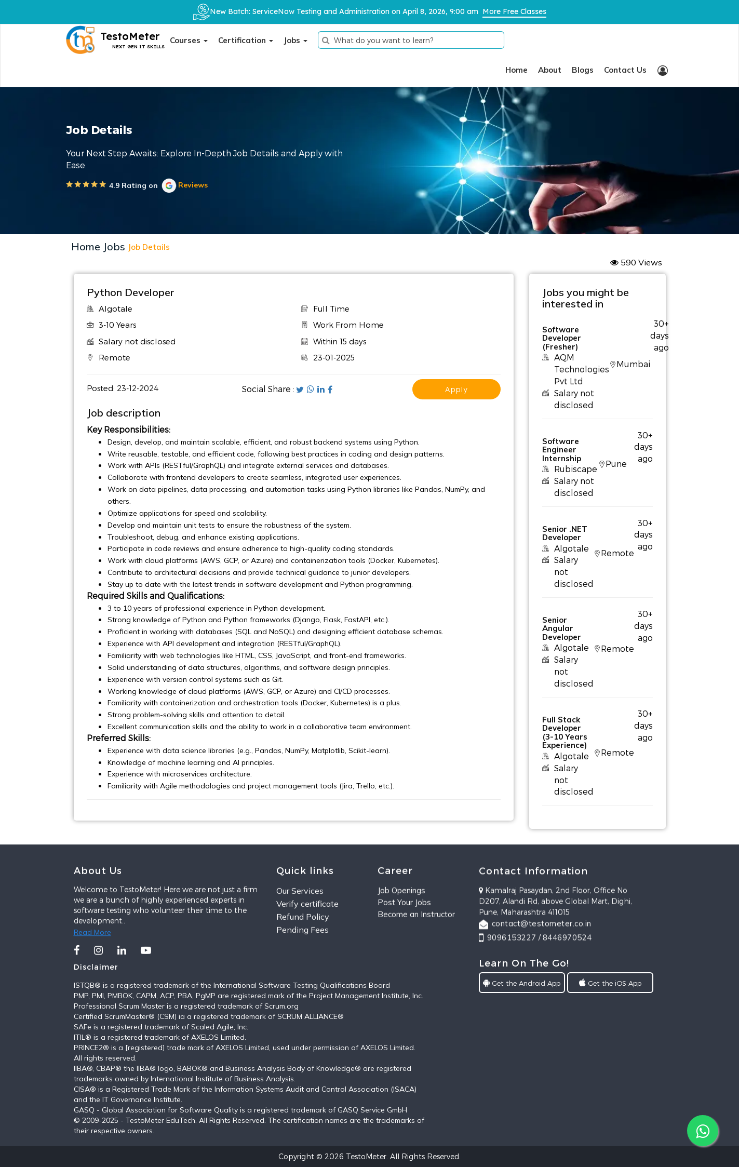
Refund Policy (302, 955)
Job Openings (401, 920)
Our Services (300, 930)
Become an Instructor (416, 944)
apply (456, 389)
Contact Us (625, 70)
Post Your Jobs (404, 932)
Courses (189, 40)
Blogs (583, 70)
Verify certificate (307, 942)
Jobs (295, 40)
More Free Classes (514, 11)
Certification (245, 40)
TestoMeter (366, 1156)
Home (516, 70)
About (549, 70)
